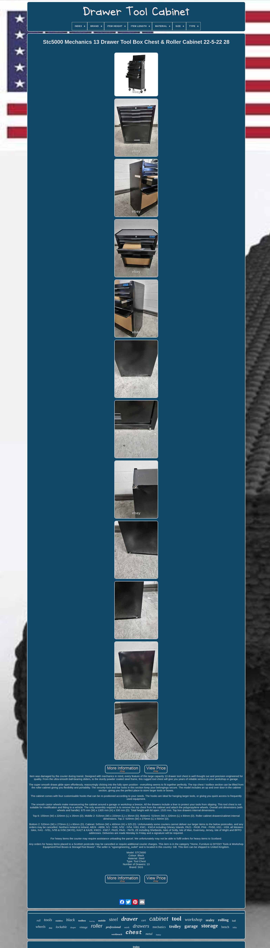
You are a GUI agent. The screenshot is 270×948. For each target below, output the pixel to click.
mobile (102, 920)
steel (113, 919)
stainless (59, 921)
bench (225, 927)
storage (209, 926)
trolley (175, 926)
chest (134, 932)
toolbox (82, 920)
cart (143, 920)
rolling (223, 920)
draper (73, 927)
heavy (158, 935)
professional (113, 927)
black (70, 920)
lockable (61, 927)
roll (39, 920)
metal (149, 934)
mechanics (159, 927)
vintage (83, 927)
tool (176, 918)
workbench (116, 934)
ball (234, 920)
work (126, 927)
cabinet (158, 918)
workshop (193, 919)
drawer (129, 919)
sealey (210, 920)
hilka (235, 927)
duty (50, 928)
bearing (92, 921)
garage (191, 926)
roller (96, 926)
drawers (141, 926)
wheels (40, 927)
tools (48, 919)
